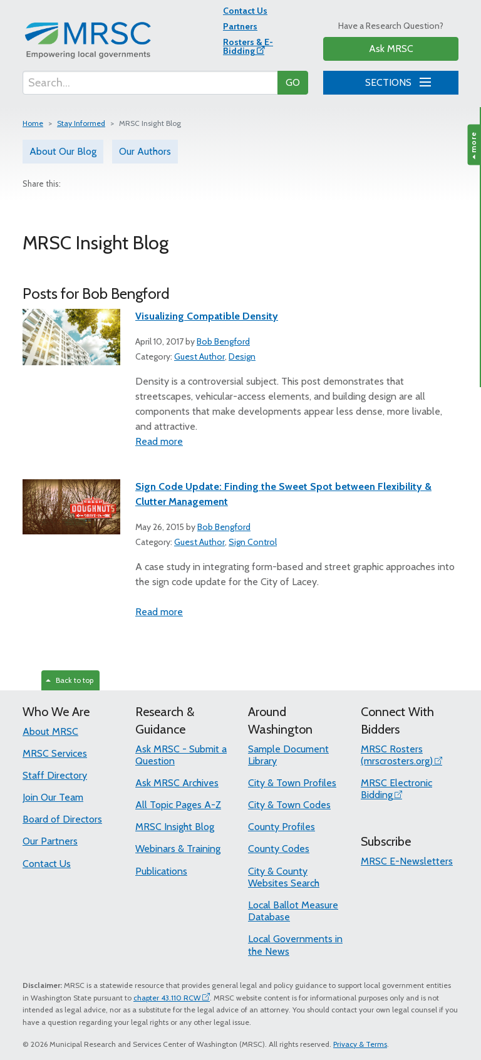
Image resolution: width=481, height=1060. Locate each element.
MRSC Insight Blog (174, 827)
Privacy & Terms (360, 1044)
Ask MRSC (391, 49)
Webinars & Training (177, 849)
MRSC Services (55, 753)
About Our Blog (62, 151)
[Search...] (150, 83)
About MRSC (50, 731)
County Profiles (281, 827)
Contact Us (245, 10)
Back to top (69, 680)
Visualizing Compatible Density (206, 316)
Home (33, 123)
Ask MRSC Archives (177, 783)
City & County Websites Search (283, 877)
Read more (159, 441)
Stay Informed (81, 123)
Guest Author (199, 356)
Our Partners (50, 841)
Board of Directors (62, 819)
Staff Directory (55, 775)
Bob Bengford (223, 341)
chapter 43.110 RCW (166, 997)
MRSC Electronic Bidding (396, 789)
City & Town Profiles (292, 783)
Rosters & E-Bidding (248, 46)
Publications (161, 871)
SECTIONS (396, 80)
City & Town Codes (289, 805)
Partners (240, 26)
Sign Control (253, 542)
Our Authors (145, 151)
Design (242, 356)
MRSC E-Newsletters (407, 861)
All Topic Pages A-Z (178, 805)
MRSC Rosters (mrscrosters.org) (397, 755)
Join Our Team (53, 797)
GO (293, 82)
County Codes (278, 849)
